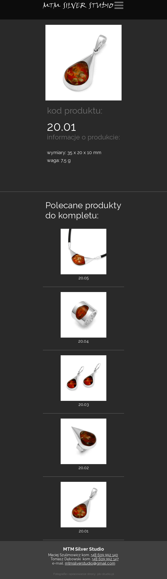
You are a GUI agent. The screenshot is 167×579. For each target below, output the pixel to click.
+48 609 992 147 (105, 559)
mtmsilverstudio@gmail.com (90, 563)
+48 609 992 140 (104, 555)
